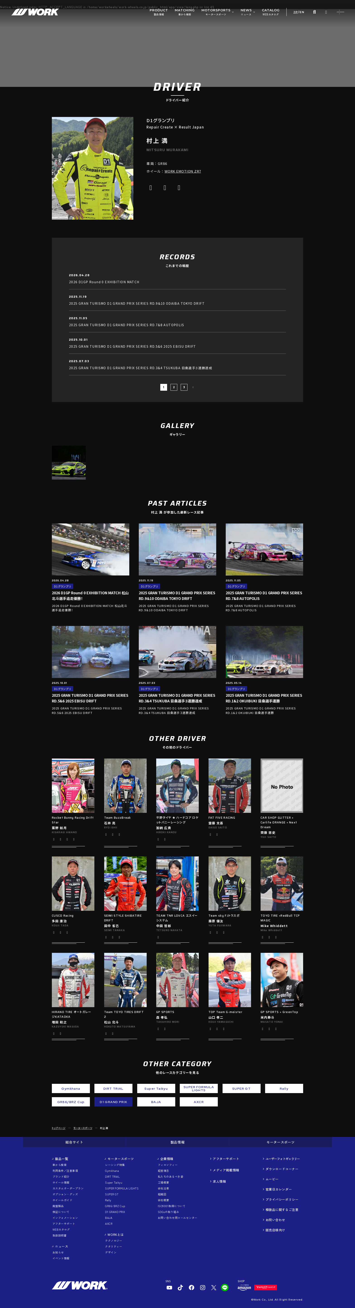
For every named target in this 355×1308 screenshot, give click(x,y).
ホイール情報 (61, 1182)
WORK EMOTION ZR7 (183, 171)
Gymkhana (112, 1170)
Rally (108, 1200)
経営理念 (163, 1170)
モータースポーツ (82, 1128)
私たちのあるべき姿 (170, 1176)
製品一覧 (61, 1158)
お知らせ (58, 1252)
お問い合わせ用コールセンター (177, 1218)
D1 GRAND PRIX (115, 1212)
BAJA (108, 1218)
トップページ (58, 1128)
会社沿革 (163, 1188)
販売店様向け (275, 1230)
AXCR (108, 1223)
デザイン (110, 1252)
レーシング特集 (115, 1165)
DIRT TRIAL (112, 1176)
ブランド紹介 (61, 1176)
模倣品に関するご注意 (282, 1209)
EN (302, 12)
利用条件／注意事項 (65, 1170)
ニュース (61, 1246)
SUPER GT (111, 1194)
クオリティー (113, 1246)
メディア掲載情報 (226, 1170)
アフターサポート (64, 1223)
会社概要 (163, 1200)
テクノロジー (113, 1240)
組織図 (162, 1194)
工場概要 (163, 1182)
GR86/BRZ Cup (115, 1206)
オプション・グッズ (65, 1194)
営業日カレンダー (279, 1189)
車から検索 (60, 1165)
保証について (61, 1212)
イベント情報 (61, 1258)
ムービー (272, 1179)
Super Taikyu (113, 1182)
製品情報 (177, 1142)
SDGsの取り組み (168, 1212)
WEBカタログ (61, 1229)
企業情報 (166, 1158)
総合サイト (74, 1142)
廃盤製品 (58, 1206)
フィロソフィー (168, 1165)
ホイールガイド (62, 1200)
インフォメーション (65, 1218)
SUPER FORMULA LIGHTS (122, 1188)
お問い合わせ (275, 1220)
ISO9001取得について (171, 1206)
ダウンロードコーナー (282, 1169)
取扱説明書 (60, 1235)
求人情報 (219, 1181)
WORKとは (116, 1234)
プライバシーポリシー (282, 1199)
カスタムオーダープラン (68, 1188)
